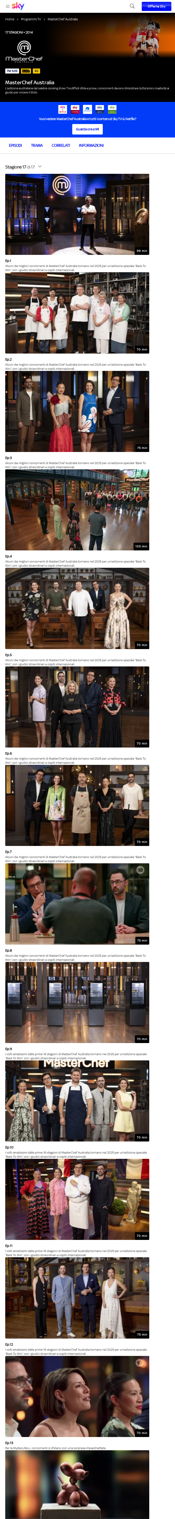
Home (9, 19)
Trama (37, 145)
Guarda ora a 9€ (87, 129)
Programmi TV (31, 19)
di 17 (20, 166)
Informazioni (91, 145)
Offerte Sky (157, 6)
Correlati (61, 145)
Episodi (15, 145)
